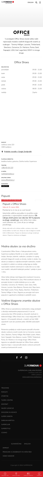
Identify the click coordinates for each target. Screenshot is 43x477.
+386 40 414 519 (7, 167)
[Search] (36, 2)
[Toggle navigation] (40, 2)
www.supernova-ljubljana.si (32, 376)
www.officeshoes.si (7, 180)
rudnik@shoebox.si (7, 174)
